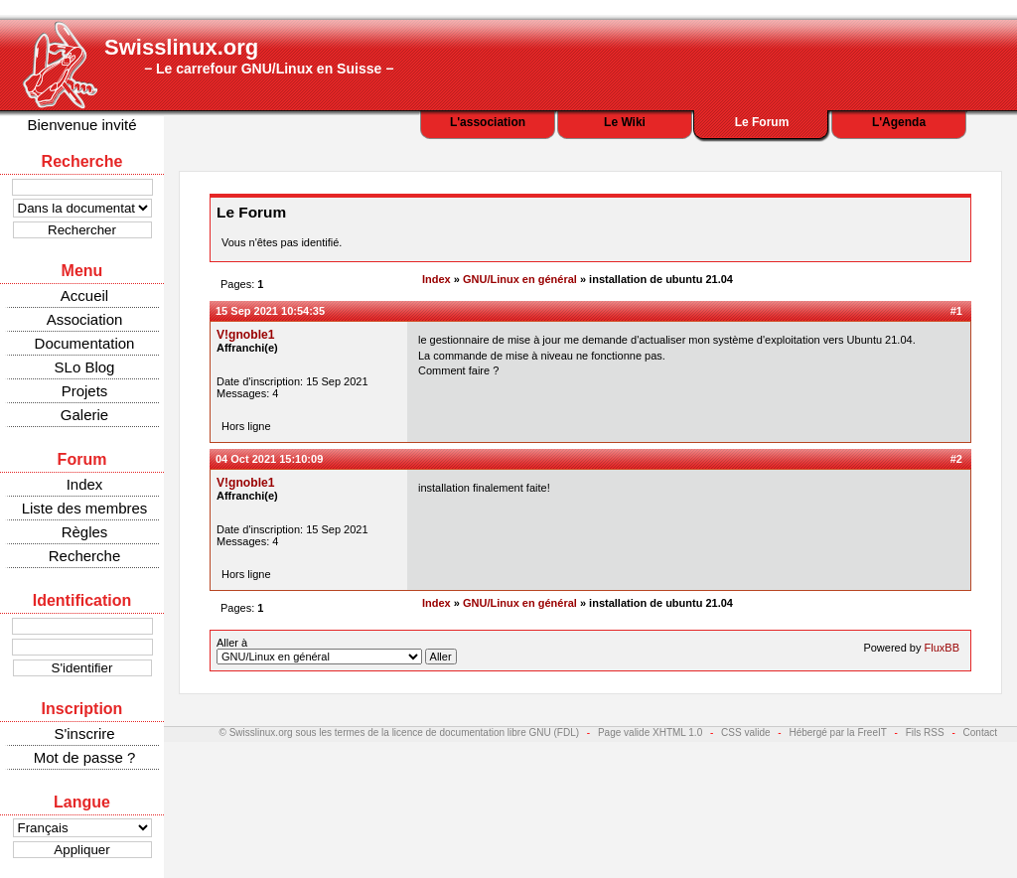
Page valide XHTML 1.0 (650, 732)
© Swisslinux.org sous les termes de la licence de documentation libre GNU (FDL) (399, 732)
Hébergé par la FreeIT (837, 732)
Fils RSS (925, 732)
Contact (980, 732)
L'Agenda (899, 122)
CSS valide (745, 732)
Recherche (85, 555)
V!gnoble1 (245, 335)
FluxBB (942, 648)
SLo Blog (85, 367)
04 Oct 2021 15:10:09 (269, 459)
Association (85, 319)
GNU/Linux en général (520, 279)
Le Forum (762, 122)
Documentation (85, 343)
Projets (85, 390)
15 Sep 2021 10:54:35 (270, 311)
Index (85, 484)
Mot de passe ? (85, 757)
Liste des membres (85, 508)
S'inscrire (84, 733)
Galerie (84, 414)
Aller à (337, 650)
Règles (85, 531)
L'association (487, 122)
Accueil (84, 295)
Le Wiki (625, 122)
